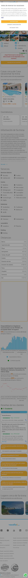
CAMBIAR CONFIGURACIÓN (14, 24)
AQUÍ (2, 17)
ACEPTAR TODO (14, 21)
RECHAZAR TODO (14, 27)
